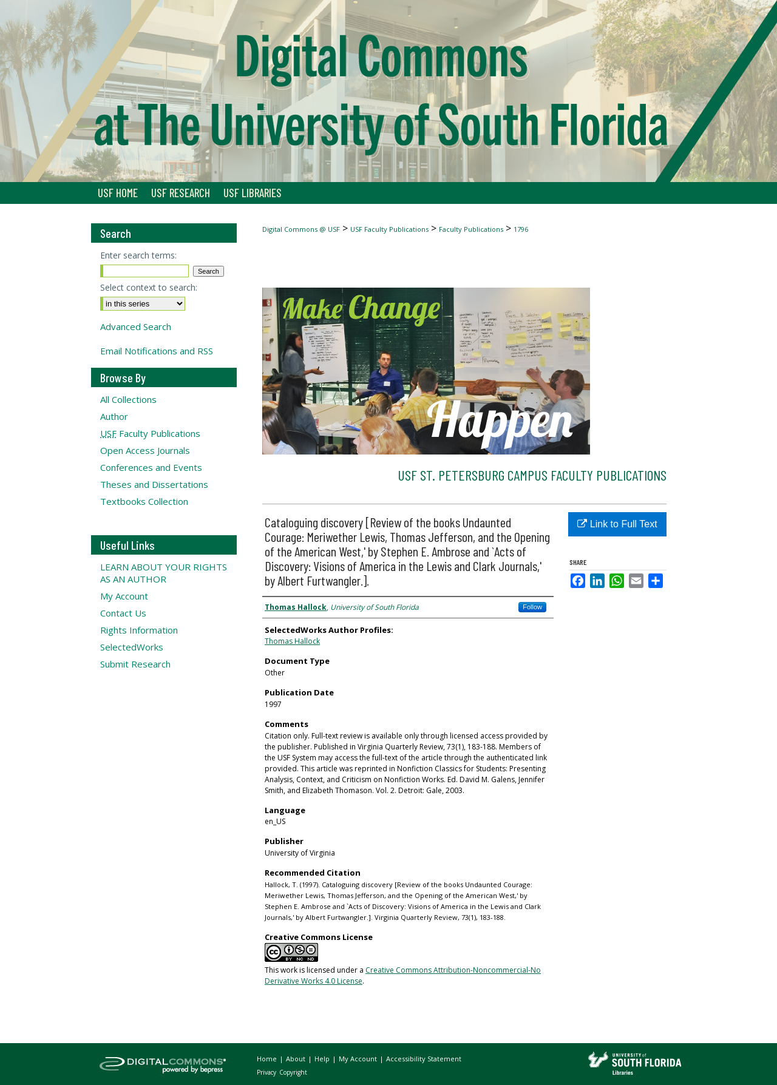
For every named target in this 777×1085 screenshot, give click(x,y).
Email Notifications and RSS (156, 351)
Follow (532, 606)
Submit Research (135, 664)
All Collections (128, 399)
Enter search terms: (138, 255)
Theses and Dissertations (154, 484)
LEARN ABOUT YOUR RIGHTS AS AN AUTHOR (163, 573)
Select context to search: (148, 287)
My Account (124, 596)
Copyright (293, 1072)
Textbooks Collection (144, 501)
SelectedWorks (131, 647)
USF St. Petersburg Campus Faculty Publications (532, 475)
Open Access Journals (145, 450)
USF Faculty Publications (389, 229)
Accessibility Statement (423, 1058)
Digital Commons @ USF (301, 229)
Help (322, 1058)
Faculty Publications (471, 229)
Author (114, 416)
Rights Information (139, 630)
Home (268, 1058)
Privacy (267, 1072)
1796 (521, 229)
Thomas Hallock (292, 641)
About (296, 1058)
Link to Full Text (617, 524)
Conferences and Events (151, 467)
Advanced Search (135, 326)
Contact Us (123, 613)
